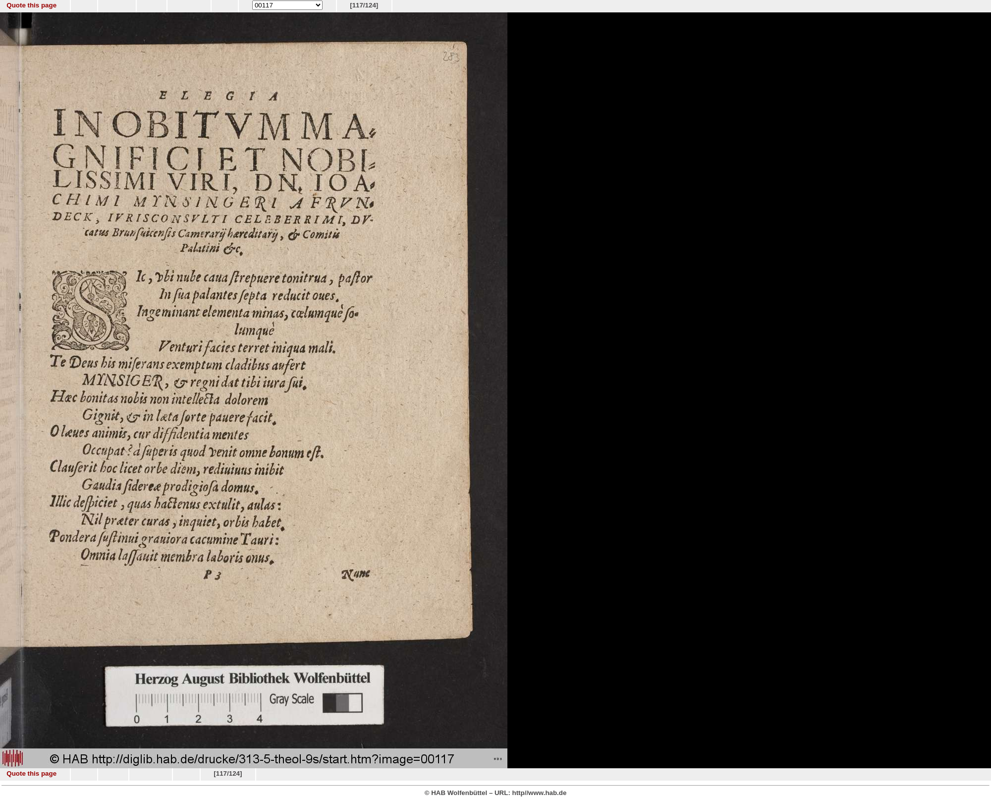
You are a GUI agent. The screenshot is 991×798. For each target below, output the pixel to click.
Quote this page (31, 5)
